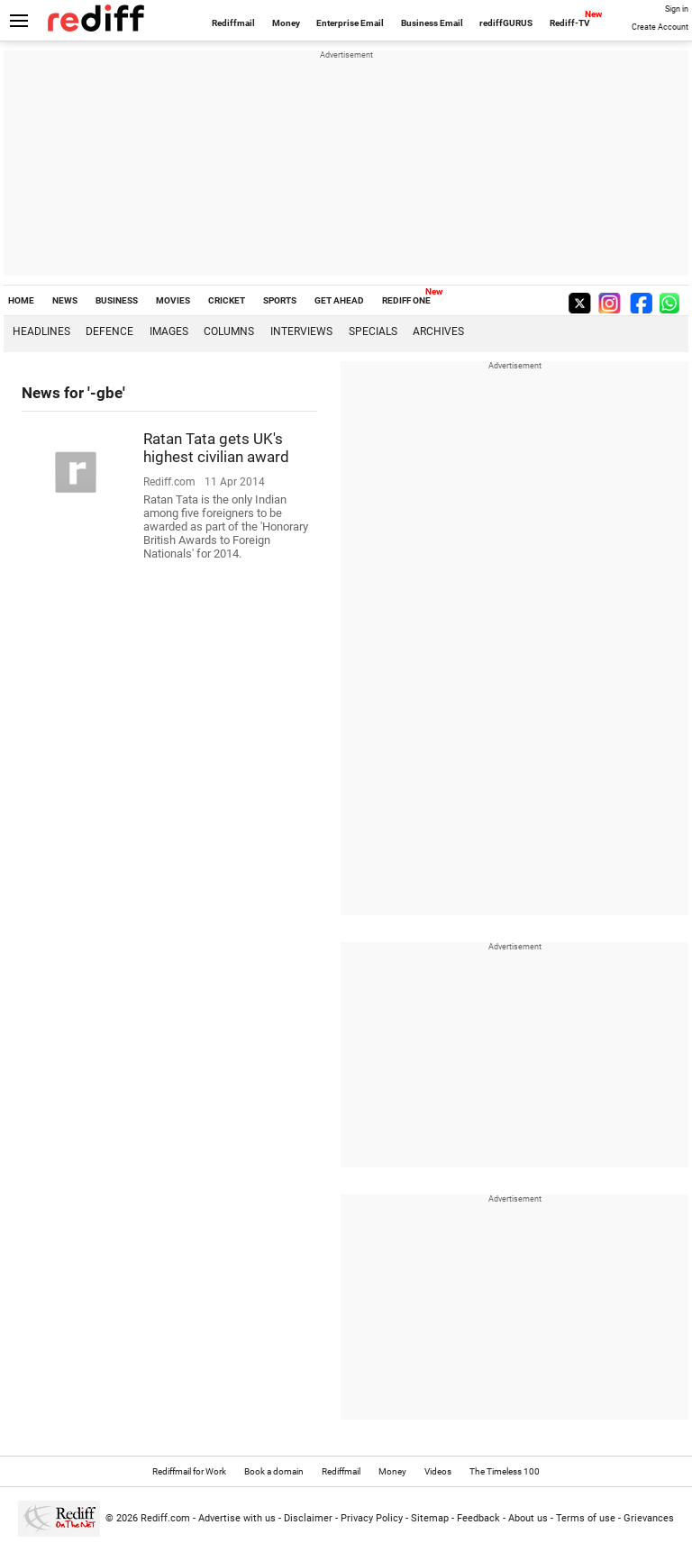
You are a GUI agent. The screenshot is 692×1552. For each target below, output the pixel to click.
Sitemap (430, 1518)
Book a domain (274, 1471)
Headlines (41, 331)
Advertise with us (237, 1518)
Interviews (301, 331)
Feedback (478, 1518)
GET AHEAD (339, 300)
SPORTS (279, 300)
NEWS (64, 300)
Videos (437, 1471)
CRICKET (226, 300)
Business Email (432, 23)
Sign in (676, 9)
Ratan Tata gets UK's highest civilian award (216, 448)
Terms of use (585, 1518)
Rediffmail (233, 23)
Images (169, 331)
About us (528, 1518)
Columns (229, 331)
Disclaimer (308, 1518)
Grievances (649, 1518)
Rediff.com (165, 1518)
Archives (438, 331)
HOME (21, 300)
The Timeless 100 (504, 1471)
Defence (109, 331)
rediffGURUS (506, 23)
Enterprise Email (350, 23)
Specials (373, 331)
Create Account (660, 27)
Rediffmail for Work (189, 1471)
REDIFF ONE (406, 300)
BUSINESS (117, 300)
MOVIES (173, 300)
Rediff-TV (570, 23)
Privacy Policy (372, 1518)
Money (286, 23)
